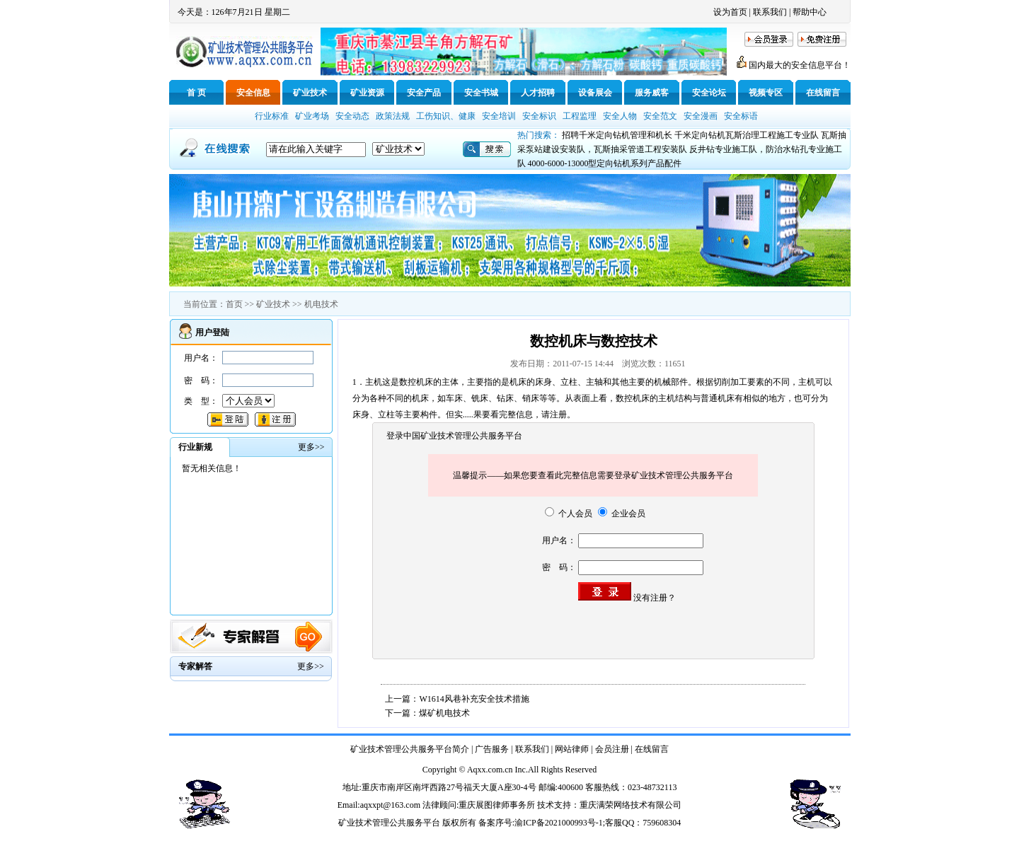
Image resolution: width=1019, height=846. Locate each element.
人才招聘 (538, 93)
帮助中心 (810, 12)
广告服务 (492, 749)
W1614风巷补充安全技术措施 (474, 699)
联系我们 (770, 12)
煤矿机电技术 (444, 713)
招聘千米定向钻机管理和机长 (617, 135)
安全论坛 (709, 93)
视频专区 (766, 93)
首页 (234, 304)
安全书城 (481, 93)
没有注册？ (654, 598)
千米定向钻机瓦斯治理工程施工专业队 (746, 135)
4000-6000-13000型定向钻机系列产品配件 (605, 163)
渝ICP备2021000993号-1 (558, 823)
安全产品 (424, 93)
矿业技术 (310, 93)
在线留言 (823, 93)
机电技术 (321, 304)
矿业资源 (367, 93)
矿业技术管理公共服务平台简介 (409, 749)
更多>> (310, 666)
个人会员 (568, 513)
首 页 (196, 93)
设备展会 (595, 93)
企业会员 (621, 513)
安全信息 (253, 93)
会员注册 (612, 749)
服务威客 (652, 93)
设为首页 (730, 12)
